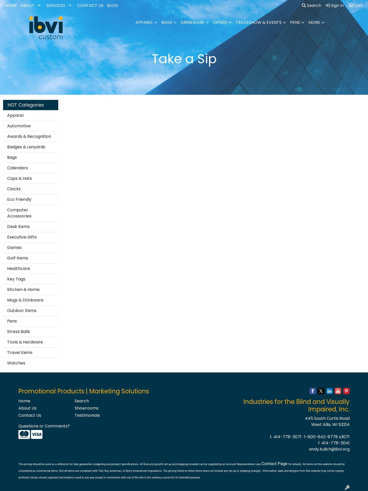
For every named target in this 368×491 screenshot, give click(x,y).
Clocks (14, 189)
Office (220, 22)
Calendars (17, 168)
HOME (11, 5)
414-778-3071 (287, 437)
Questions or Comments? (44, 426)
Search (311, 5)
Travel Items (19, 353)
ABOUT (27, 5)
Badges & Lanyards (26, 147)
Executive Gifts (22, 237)
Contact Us (29, 415)
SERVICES (56, 5)
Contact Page (274, 463)
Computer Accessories (19, 213)
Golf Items (17, 258)
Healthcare (18, 268)
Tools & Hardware (25, 342)
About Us (27, 408)
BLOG (112, 5)
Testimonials (87, 415)
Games (14, 247)
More (314, 22)
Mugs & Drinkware (25, 300)
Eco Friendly (19, 199)
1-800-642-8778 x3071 (327, 437)
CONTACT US (90, 5)
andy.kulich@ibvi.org (329, 449)
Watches (16, 363)
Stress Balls (18, 332)
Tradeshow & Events (259, 22)
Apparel (144, 22)
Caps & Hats (19, 178)
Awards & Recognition (29, 136)
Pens (295, 22)
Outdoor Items (22, 311)
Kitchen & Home (23, 289)
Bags (166, 22)
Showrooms (86, 408)
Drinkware (192, 22)
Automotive (19, 126)
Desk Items (18, 226)
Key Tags (16, 279)
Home (24, 401)
